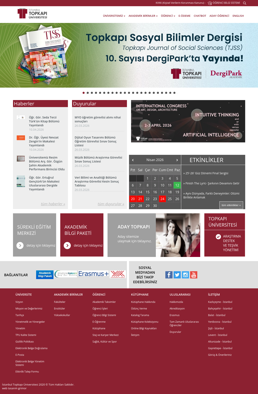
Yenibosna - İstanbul (219, 322)
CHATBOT (200, 16)
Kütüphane (98, 328)
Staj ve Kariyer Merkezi (105, 335)
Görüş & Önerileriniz (220, 355)
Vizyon (19, 302)
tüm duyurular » (111, 203)
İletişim (135, 335)
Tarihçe (19, 315)
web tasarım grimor (14, 388)
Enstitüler (59, 308)
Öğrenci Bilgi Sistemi (104, 315)
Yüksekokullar (62, 315)
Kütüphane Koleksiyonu (144, 322)
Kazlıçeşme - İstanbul (220, 302)
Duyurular (175, 332)
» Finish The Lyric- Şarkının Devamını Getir (211, 183)
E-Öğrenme (98, 322)
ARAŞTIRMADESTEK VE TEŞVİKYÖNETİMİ (232, 243)
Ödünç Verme (139, 308)
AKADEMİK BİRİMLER (143, 16)
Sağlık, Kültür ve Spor (104, 341)
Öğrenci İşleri (100, 308)
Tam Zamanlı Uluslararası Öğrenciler (184, 323)
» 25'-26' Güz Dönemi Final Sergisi (205, 173)
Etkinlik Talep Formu (27, 371)
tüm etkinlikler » (231, 205)
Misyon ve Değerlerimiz (28, 308)
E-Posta (19, 355)
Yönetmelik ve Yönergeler (30, 322)
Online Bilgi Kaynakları (144, 328)
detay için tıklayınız (88, 245)
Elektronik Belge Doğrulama (31, 348)
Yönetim (20, 328)
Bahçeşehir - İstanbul (220, 308)
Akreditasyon (177, 308)
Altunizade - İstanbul (220, 341)
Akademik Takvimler (104, 302)
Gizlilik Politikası (24, 341)
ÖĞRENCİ (168, 16)
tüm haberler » (53, 203)
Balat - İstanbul (216, 315)
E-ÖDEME (185, 16)
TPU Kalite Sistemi (25, 335)
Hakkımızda (176, 302)
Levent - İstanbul (217, 335)
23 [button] (177, 93)
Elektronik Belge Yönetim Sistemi (29, 363)
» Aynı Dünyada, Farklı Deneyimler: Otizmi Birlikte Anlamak (211, 195)
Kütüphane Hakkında (143, 302)
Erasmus (175, 315)
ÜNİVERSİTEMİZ (114, 16)
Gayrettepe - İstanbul (220, 348)
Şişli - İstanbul (216, 328)
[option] (129, 55)
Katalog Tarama (140, 315)
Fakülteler (59, 302)
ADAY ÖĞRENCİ (219, 16)
